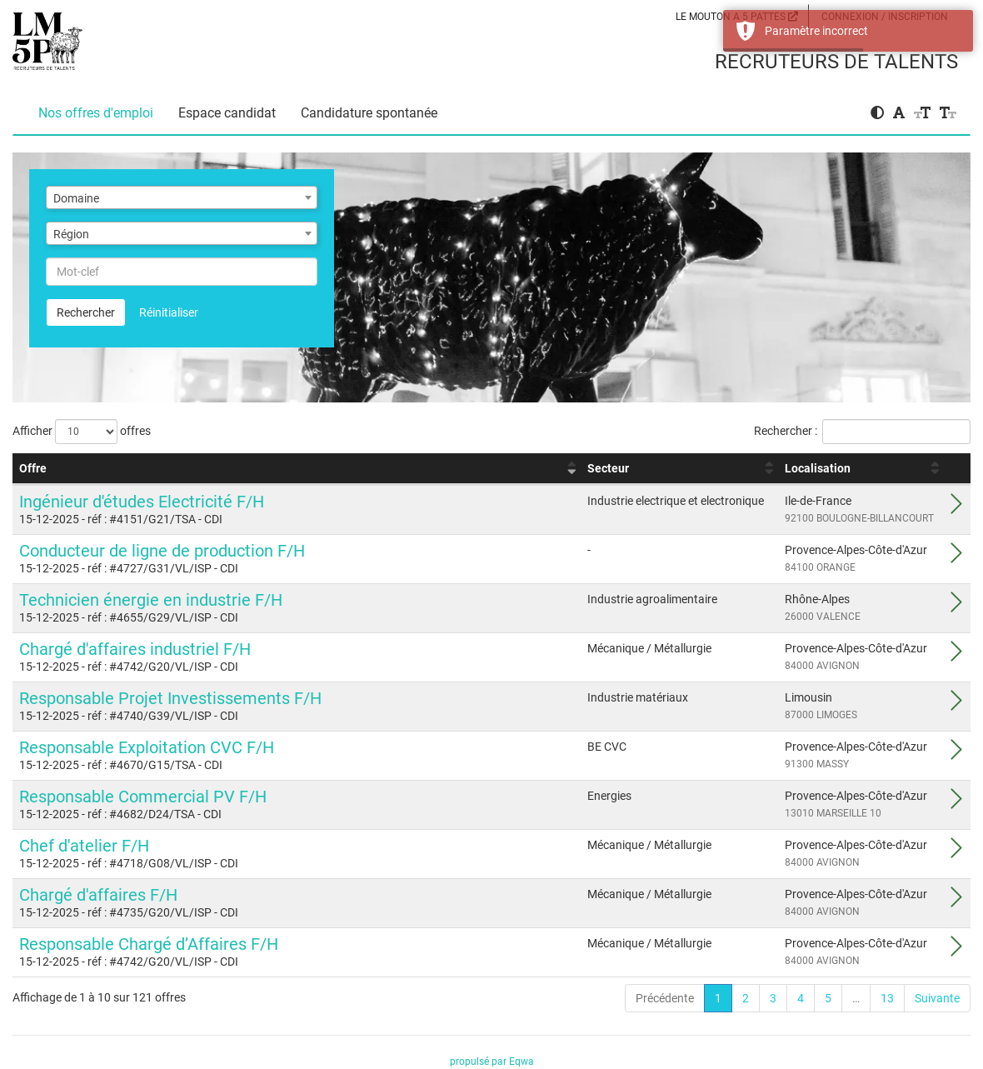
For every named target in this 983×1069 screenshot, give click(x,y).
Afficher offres (81, 431)
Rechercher (86, 312)
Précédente (665, 998)
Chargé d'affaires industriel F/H (135, 649)
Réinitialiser (168, 312)
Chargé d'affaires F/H (98, 895)
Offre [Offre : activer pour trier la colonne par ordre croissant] (33, 468)
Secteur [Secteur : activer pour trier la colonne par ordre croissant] (608, 468)
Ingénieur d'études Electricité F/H (141, 502)
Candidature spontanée (369, 113)
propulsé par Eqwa (492, 1061)
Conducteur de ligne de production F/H (162, 551)
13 (887, 998)
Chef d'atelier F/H (84, 846)
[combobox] (181, 197)
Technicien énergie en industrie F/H (150, 600)
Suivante (937, 998)
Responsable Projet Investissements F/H (170, 698)
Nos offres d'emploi (95, 113)
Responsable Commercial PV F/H (143, 797)
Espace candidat (227, 113)
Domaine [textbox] (76, 198)
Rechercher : (862, 431)
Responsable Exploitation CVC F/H (146, 747)
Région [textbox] (71, 234)
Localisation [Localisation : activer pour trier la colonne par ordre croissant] (818, 468)
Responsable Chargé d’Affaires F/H (148, 944)
